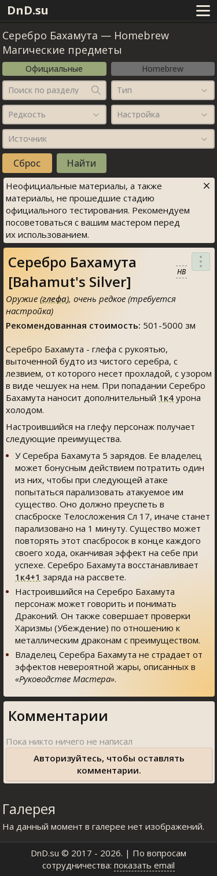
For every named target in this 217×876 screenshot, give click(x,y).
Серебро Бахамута (50, 35)
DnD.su (28, 10)
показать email (144, 865)
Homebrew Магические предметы (85, 42)
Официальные (54, 68)
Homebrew (162, 68)
